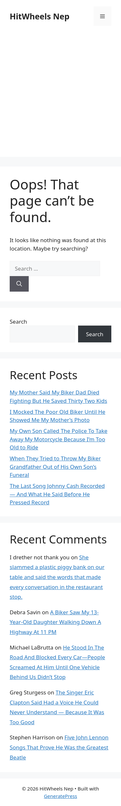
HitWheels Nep (39, 16)
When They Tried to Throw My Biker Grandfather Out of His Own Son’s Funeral (55, 466)
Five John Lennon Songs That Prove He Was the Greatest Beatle (59, 747)
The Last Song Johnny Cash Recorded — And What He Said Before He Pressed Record (57, 494)
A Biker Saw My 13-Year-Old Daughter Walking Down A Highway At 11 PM (55, 622)
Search (18, 321)
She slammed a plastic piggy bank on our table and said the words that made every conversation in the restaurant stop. (57, 576)
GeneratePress (60, 796)
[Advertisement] (60, 96)
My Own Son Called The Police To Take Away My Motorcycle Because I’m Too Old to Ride (58, 439)
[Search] (19, 284)
